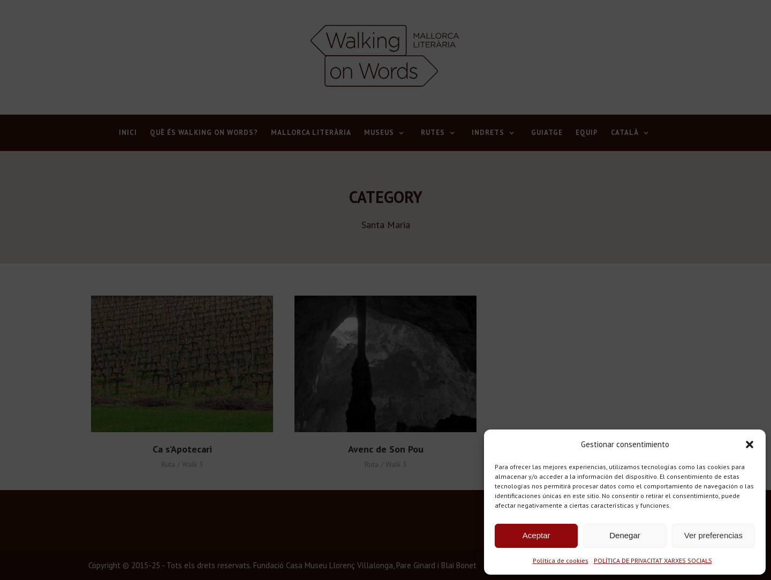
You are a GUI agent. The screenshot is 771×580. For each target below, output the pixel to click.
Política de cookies (560, 560)
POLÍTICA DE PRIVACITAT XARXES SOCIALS (653, 560)
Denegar (624, 535)
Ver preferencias (713, 535)
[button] (749, 444)
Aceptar (536, 535)
